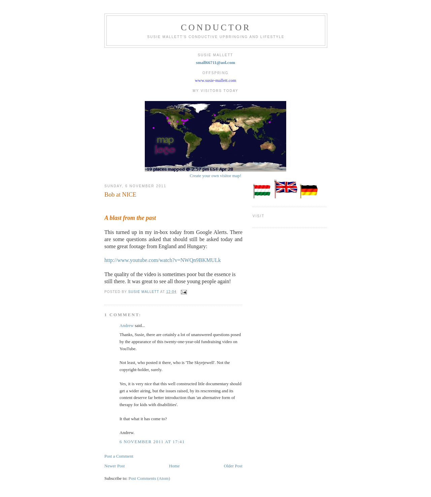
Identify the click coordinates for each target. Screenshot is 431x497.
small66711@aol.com (215, 62)
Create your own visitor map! (215, 175)
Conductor (216, 27)
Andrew (127, 325)
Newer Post (114, 465)
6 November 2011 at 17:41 (152, 441)
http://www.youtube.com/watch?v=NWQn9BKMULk (162, 260)
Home (174, 465)
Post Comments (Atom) (149, 478)
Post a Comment (118, 456)
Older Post (233, 465)
